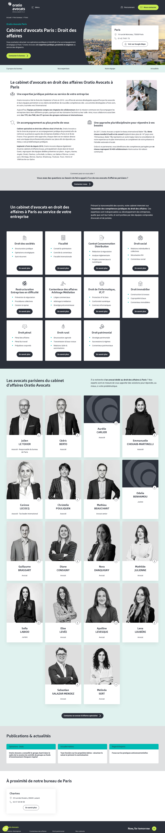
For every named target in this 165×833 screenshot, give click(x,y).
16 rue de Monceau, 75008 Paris (128, 34)
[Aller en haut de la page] (154, 828)
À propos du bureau (14, 69)
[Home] (17, 7)
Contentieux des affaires (38, 831)
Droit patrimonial (58, 831)
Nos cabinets (80, 831)
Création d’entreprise (13, 831)
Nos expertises (63, 69)
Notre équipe (110, 69)
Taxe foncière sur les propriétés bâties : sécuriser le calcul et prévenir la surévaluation (81, 754)
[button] (5, 829)
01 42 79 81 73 (122, 38)
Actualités (155, 69)
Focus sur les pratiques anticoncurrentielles (130, 753)
